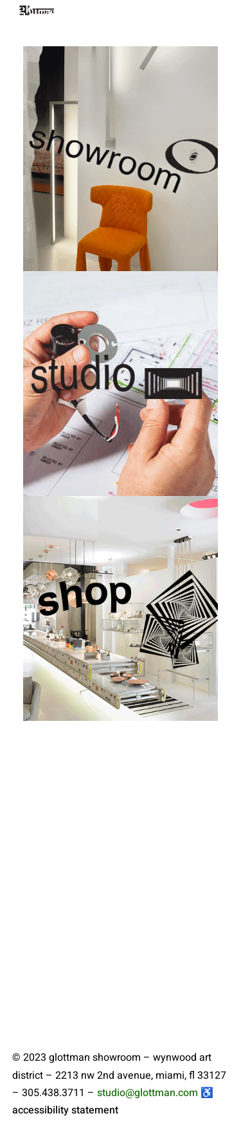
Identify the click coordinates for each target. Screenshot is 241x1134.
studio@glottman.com (147, 1093)
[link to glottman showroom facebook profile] (139, 1110)
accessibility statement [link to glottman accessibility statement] (65, 1110)
